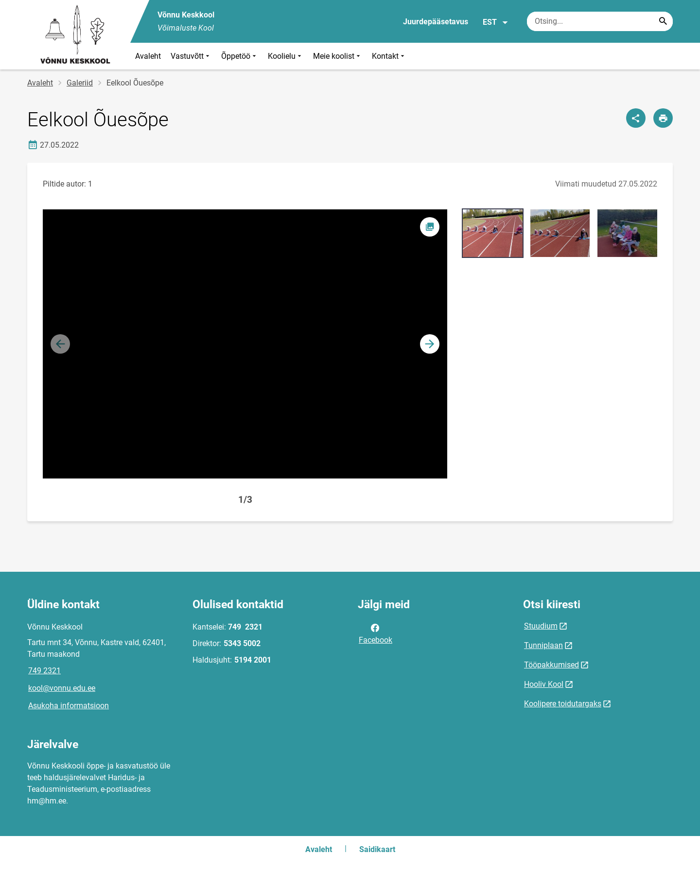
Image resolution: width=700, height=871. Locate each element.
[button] (429, 344)
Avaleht (148, 56)
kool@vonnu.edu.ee (61, 688)
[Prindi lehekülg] (663, 118)
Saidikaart (377, 849)
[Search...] (663, 21)
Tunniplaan (543, 645)
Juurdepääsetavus (435, 21)
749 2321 (44, 670)
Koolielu (285, 56)
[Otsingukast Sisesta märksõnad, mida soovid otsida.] (600, 21)
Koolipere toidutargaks (562, 703)
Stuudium (541, 626)
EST (495, 22)
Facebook (375, 633)
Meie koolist (337, 56)
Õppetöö (239, 56)
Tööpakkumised (551, 664)
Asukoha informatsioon (68, 705)
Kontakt (389, 56)
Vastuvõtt (191, 56)
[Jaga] (636, 118)
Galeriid (80, 82)
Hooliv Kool (543, 684)
